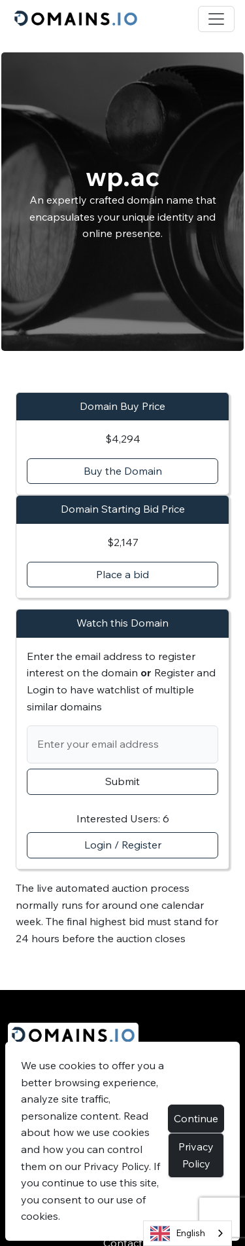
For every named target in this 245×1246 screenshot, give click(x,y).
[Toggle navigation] (216, 19)
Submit (122, 781)
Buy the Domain (123, 470)
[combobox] (187, 1233)
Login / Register (122, 844)
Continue (196, 1118)
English (177, 1233)
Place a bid (122, 574)
